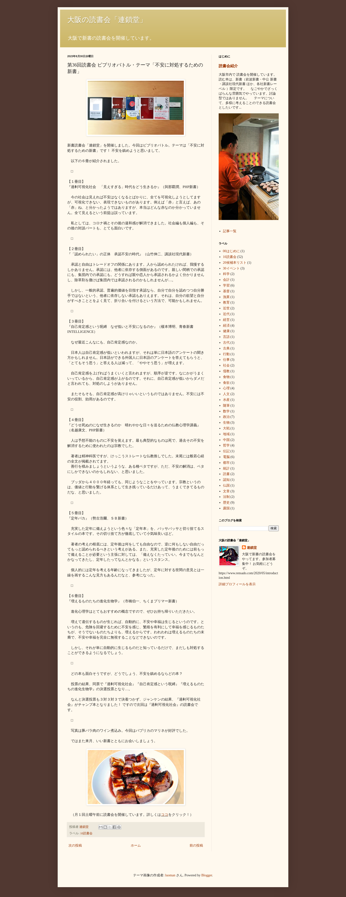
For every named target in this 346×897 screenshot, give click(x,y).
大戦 (226, 428)
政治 (226, 417)
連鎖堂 (252, 547)
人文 (226, 394)
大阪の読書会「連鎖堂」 (107, 20)
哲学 (226, 445)
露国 (226, 508)
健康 (226, 331)
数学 (226, 411)
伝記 (226, 451)
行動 (226, 354)
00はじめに (231, 251)
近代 (226, 314)
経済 (226, 325)
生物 (226, 422)
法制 (226, 497)
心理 (226, 388)
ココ (164, 814)
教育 (226, 302)
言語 (226, 337)
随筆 (226, 405)
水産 (226, 400)
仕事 (226, 359)
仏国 (226, 485)
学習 (226, 285)
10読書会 (86, 833)
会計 (226, 279)
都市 (226, 462)
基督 (226, 291)
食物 (226, 377)
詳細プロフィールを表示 (237, 584)
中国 (226, 440)
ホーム (136, 845)
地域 (226, 434)
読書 (226, 474)
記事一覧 (229, 231)
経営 (226, 320)
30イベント (231, 268)
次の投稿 (75, 845)
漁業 (226, 297)
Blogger (206, 875)
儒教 (226, 371)
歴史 (226, 502)
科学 (226, 274)
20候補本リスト (235, 262)
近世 (226, 308)
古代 (226, 342)
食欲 (226, 382)
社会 (226, 365)
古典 (226, 348)
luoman (170, 875)
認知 (226, 480)
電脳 (226, 457)
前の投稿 (196, 845)
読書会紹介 (228, 66)
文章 (226, 491)
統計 (226, 468)
